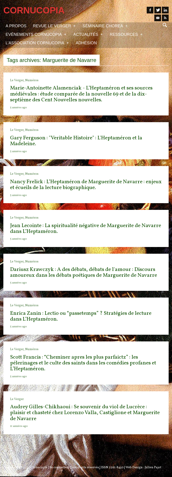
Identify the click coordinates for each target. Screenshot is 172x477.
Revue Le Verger (54, 25)
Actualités (88, 34)
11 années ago (19, 426)
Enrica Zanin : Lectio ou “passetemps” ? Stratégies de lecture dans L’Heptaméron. (80, 316)
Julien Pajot (153, 467)
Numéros (32, 80)
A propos (16, 26)
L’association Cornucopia (37, 42)
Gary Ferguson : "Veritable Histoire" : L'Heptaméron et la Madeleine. (76, 141)
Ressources (126, 34)
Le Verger (17, 399)
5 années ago (18, 108)
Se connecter (58, 467)
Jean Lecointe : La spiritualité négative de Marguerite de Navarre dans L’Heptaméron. (85, 228)
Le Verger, (17, 80)
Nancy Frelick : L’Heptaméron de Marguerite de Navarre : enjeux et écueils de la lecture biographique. (86, 185)
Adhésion (86, 43)
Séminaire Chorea (104, 25)
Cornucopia (38, 467)
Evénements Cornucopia (36, 34)
